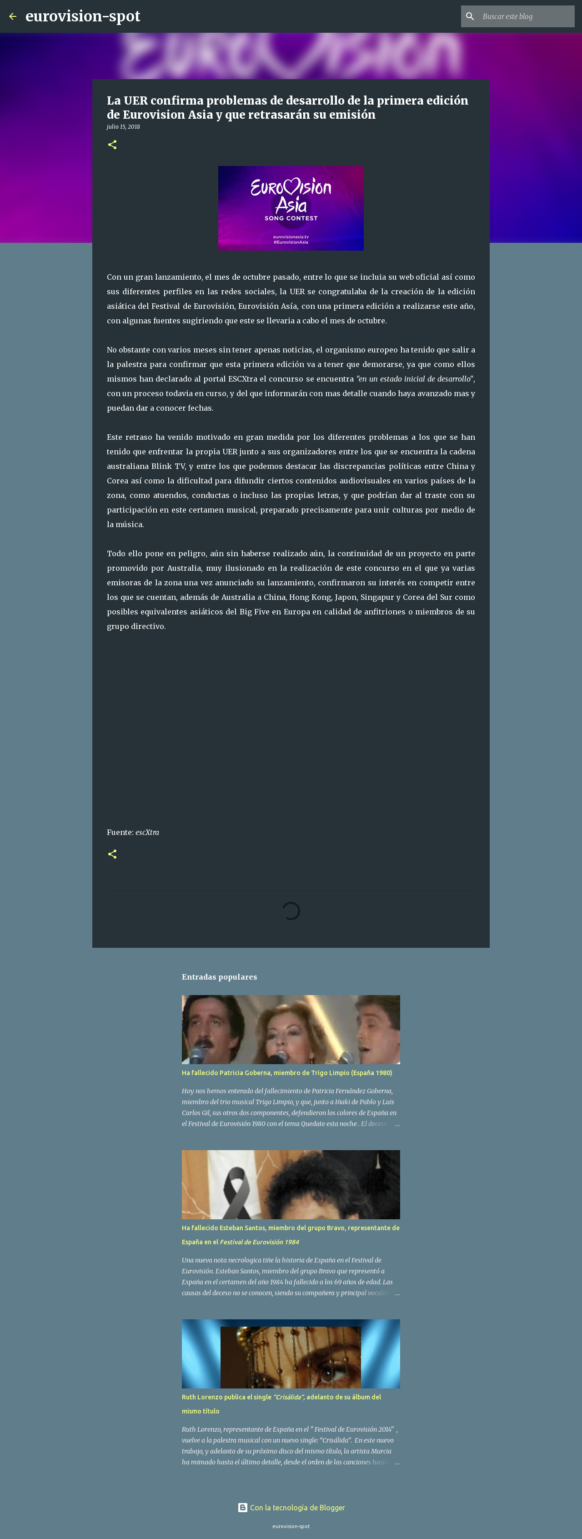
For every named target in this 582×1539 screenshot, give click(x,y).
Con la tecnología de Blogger (291, 1508)
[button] (112, 145)
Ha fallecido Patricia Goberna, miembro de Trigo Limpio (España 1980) (287, 1072)
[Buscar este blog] (527, 16)
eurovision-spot (82, 16)
